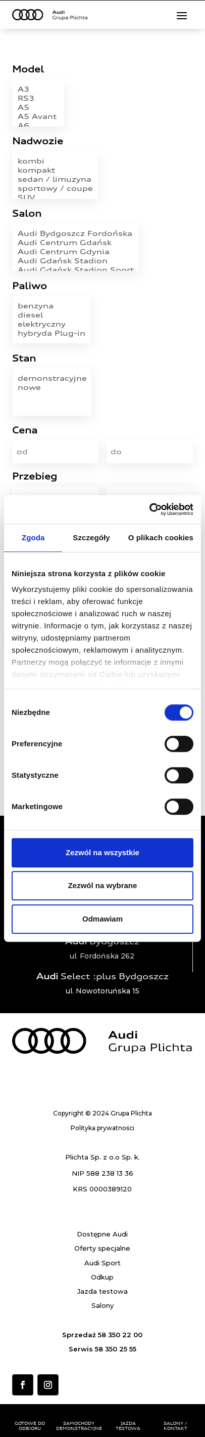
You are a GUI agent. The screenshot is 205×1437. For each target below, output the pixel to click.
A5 (38, 107)
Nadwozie (37, 141)
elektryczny (51, 324)
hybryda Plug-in (51, 333)
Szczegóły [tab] (91, 537)
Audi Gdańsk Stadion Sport (76, 269)
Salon (26, 214)
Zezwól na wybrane (102, 885)
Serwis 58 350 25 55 (102, 1349)
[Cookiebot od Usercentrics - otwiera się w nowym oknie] (149, 509)
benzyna (51, 305)
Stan (24, 358)
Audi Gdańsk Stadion (76, 260)
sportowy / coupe (55, 188)
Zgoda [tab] (33, 537)
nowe (52, 387)
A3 (38, 89)
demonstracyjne (52, 378)
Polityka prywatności (102, 1128)
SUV (55, 197)
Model (28, 69)
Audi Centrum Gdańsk (76, 242)
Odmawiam (102, 918)
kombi (55, 161)
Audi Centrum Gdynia (76, 251)
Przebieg (34, 476)
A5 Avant (38, 116)
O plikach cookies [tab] (160, 537)
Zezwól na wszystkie (102, 852)
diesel (51, 315)
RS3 (38, 98)
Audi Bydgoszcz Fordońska (76, 233)
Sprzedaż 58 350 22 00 (102, 1335)
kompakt (55, 170)
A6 (38, 125)
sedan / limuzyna (55, 179)
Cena (24, 430)
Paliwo (29, 286)
